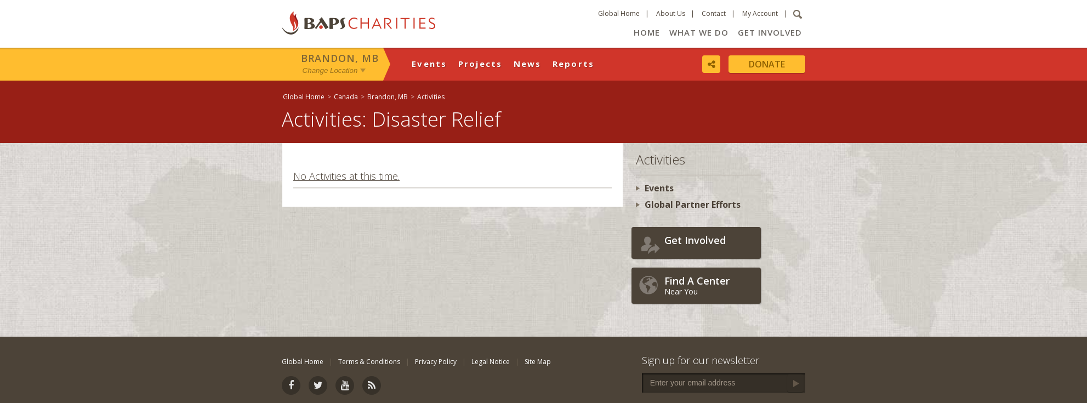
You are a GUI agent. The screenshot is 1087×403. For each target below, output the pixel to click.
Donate (767, 64)
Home (647, 32)
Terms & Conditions (369, 361)
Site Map (538, 361)
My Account (760, 13)
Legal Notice (490, 361)
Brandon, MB (340, 58)
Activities (431, 96)
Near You (709, 285)
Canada (346, 96)
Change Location (330, 70)
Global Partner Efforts (693, 204)
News (528, 63)
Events (429, 63)
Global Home (619, 13)
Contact (714, 13)
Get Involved (770, 32)
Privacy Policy (436, 361)
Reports (574, 63)
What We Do (699, 32)
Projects (480, 63)
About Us (670, 13)
